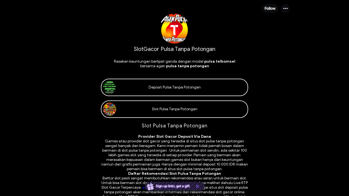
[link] (174, 87)
